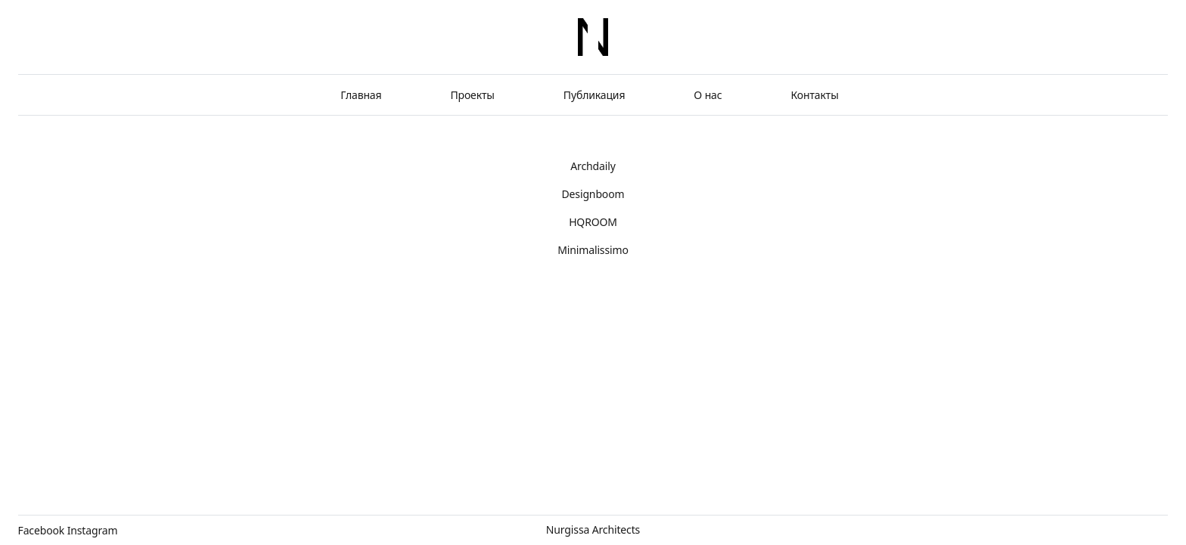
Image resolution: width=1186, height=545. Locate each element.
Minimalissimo (593, 250)
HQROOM (593, 222)
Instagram (92, 530)
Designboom (593, 194)
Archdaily (592, 166)
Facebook (41, 530)
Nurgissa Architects (593, 529)
